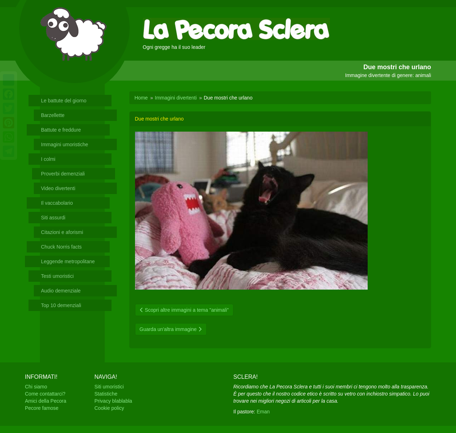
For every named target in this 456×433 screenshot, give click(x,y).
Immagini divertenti (176, 98)
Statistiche (106, 394)
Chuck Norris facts (61, 247)
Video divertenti (58, 188)
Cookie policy (109, 408)
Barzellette (52, 115)
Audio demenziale (61, 291)
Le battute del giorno (64, 100)
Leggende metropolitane (68, 261)
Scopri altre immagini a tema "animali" (184, 310)
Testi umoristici (57, 276)
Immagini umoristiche (64, 144)
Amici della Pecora (45, 401)
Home (141, 98)
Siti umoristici (109, 386)
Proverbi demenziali (63, 174)
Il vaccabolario (57, 203)
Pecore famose (41, 408)
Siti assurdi (53, 217)
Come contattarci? (45, 394)
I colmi (48, 159)
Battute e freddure (61, 130)
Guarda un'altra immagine (171, 329)
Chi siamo (36, 386)
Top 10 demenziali (61, 305)
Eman (263, 411)
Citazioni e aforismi (62, 232)
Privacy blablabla (113, 401)
